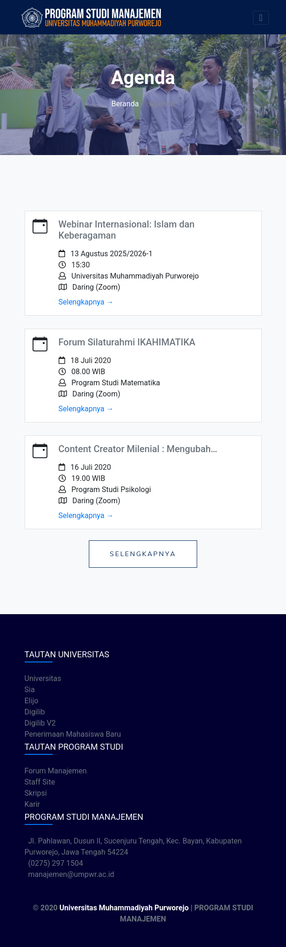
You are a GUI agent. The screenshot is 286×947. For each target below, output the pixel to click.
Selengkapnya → (86, 302)
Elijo (32, 700)
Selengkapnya (143, 554)
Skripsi (36, 793)
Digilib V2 (40, 723)
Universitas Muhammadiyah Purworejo (124, 907)
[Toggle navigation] (260, 18)
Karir (32, 804)
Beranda (125, 103)
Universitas (43, 678)
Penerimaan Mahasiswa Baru (73, 734)
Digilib (35, 711)
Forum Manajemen (56, 770)
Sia (30, 689)
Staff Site (40, 782)
